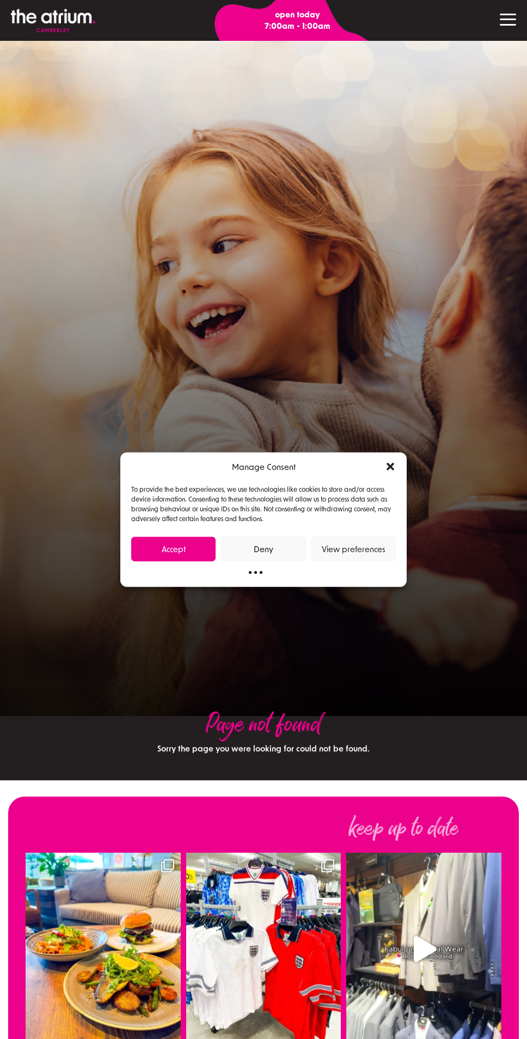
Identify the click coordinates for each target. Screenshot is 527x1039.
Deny (263, 549)
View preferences (353, 549)
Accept (174, 549)
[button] (390, 466)
